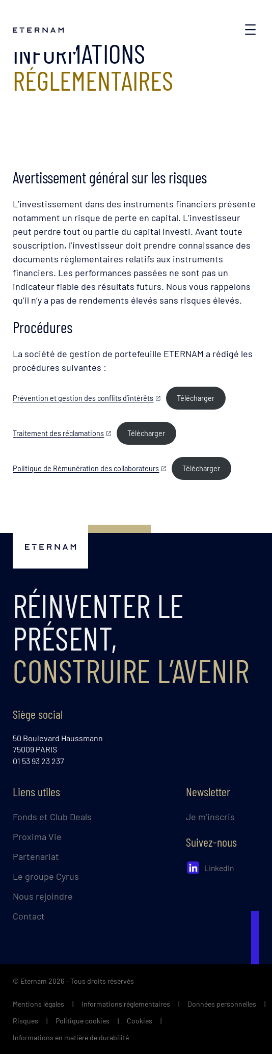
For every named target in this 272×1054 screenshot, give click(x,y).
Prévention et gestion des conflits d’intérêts (83, 398)
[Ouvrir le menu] (250, 29)
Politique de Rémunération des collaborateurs (86, 468)
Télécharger (195, 398)
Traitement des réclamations (58, 433)
